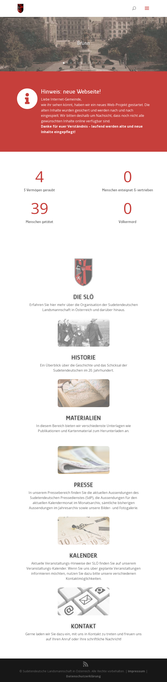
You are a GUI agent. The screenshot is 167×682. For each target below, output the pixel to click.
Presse (83, 484)
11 (99, 63)
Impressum (136, 671)
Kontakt (83, 626)
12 (103, 63)
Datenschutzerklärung (83, 676)
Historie (83, 357)
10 (96, 63)
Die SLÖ (83, 296)
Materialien (83, 418)
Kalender (83, 555)
